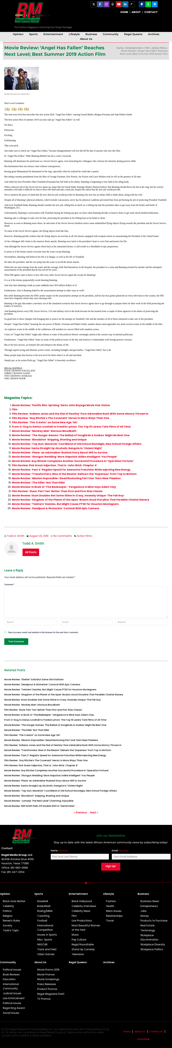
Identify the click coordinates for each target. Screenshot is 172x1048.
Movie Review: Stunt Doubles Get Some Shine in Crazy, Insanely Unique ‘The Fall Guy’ (68, 495)
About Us (86, 38)
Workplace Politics (151, 949)
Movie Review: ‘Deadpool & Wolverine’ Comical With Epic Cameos (55, 508)
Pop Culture (79, 939)
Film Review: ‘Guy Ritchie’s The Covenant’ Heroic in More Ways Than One (60, 418)
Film (147, 48)
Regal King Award (14, 1008)
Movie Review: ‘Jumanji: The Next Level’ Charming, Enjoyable (38, 800)
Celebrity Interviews (84, 906)
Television (78, 954)
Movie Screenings (48, 979)
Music (75, 934)
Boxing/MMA (45, 911)
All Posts (31, 552)
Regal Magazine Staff (50, 994)
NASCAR (42, 944)
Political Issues (12, 969)
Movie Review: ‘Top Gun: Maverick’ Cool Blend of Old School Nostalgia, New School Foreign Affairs (76, 444)
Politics (7, 911)
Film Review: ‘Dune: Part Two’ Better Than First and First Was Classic (57, 491)
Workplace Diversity (152, 944)
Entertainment (53, 34)
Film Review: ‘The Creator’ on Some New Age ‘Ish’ (45, 422)
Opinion (18, 34)
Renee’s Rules (11, 920)
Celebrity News (81, 911)
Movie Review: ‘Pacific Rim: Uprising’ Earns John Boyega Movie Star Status (61, 405)
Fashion (111, 901)
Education (9, 979)
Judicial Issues (12, 993)
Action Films (159, 48)
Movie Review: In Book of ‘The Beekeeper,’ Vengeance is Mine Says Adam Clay (64, 487)
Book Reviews (11, 974)
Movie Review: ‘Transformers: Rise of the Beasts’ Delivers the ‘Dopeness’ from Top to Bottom (74, 474)
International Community (11, 986)
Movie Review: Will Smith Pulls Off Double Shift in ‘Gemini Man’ (39, 806)
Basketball (43, 906)
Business (91, 34)
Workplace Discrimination (149, 937)
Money (144, 916)
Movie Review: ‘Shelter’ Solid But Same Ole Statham (34, 679)
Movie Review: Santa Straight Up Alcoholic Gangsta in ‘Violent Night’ (57, 448)
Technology (147, 930)
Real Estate (147, 925)
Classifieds (143, 1039)
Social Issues (11, 1013)
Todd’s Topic (11, 930)
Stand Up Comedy (83, 949)
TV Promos (44, 999)
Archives (153, 34)
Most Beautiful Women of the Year (86, 928)
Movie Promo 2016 (48, 969)
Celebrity (8, 906)
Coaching (43, 916)
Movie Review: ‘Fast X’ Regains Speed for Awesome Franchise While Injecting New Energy (71, 469)
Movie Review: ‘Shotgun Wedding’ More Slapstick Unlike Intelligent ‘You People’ (64, 456)
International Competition (45, 928)
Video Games (45, 954)
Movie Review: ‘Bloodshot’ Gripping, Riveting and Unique (49, 439)
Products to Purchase (153, 920)
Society (7, 925)
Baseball (42, 901)
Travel (110, 920)
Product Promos (47, 989)
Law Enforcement (14, 998)
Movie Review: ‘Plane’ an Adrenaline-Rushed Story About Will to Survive (60, 452)
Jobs (143, 911)
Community (110, 34)
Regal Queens (133, 34)
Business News (149, 901)
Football (42, 920)
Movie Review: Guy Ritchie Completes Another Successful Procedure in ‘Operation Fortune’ (73, 461)
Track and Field (46, 949)
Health (110, 906)
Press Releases (46, 984)
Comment (9, 584)
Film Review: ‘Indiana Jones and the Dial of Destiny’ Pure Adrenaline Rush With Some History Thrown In (80, 413)
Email (120, 851)
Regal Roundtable (83, 944)
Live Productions (82, 920)
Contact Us (156, 1031)
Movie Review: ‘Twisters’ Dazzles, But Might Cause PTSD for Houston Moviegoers (65, 504)
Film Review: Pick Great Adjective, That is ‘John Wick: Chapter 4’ (54, 465)
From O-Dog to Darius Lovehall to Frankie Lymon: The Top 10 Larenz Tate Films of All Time (71, 426)
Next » (94, 812)
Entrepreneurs (149, 906)
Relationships (114, 916)
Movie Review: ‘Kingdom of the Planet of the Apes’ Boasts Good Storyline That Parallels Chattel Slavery (80, 499)
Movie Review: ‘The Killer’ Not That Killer (38, 482)
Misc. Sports (44, 939)
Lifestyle (74, 34)
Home (120, 48)
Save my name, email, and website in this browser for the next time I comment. (43, 632)
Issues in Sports (47, 934)
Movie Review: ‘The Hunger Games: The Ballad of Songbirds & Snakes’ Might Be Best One (71, 435)
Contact (7, 848)
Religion (7, 916)
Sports (33, 34)
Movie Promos (46, 974)
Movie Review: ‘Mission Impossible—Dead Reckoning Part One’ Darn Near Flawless (66, 478)
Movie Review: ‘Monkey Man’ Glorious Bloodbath (44, 431)
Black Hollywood (82, 901)
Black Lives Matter (14, 901)
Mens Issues (114, 911)
